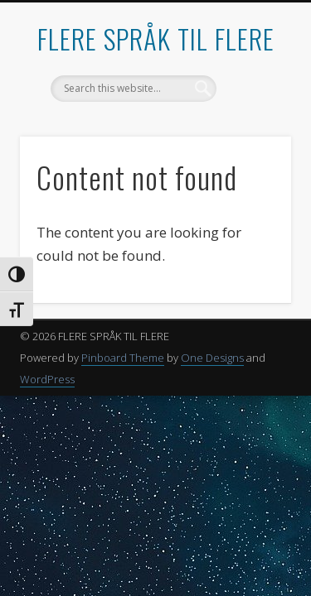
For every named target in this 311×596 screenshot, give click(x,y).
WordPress (47, 379)
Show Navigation (251, 148)
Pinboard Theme (122, 357)
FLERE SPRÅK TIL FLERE (156, 38)
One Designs (212, 357)
